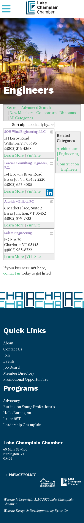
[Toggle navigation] (6, 9)
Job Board (11, 367)
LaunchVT (12, 419)
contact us (12, 273)
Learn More (14, 155)
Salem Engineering (18, 233)
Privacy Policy (22, 475)
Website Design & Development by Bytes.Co (35, 511)
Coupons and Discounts (56, 113)
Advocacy (11, 401)
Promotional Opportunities (25, 379)
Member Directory (18, 373)
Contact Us (12, 349)
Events (8, 361)
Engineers (69, 169)
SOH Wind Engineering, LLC (25, 132)
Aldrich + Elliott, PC (19, 202)
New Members (21, 113)
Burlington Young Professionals (29, 407)
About (8, 343)
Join (6, 355)
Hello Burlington (17, 413)
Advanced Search (36, 107)
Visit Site (33, 155)
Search (13, 107)
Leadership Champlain (22, 425)
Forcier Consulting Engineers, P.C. (26, 165)
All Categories (21, 118)
